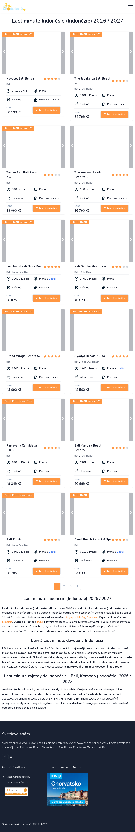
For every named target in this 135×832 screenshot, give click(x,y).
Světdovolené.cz (16, 734)
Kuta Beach (87, 88)
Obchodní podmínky (16, 777)
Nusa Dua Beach (21, 272)
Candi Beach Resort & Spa (93, 539)
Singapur (70, 617)
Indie (40, 622)
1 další (52, 278)
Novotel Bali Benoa (20, 79)
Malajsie (7, 622)
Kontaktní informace (16, 782)
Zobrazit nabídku (46, 110)
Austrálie (92, 617)
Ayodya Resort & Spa (89, 356)
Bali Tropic (13, 539)
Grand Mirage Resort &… (23, 356)
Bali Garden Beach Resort (92, 266)
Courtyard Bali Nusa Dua (24, 266)
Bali (8, 84)
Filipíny (81, 617)
